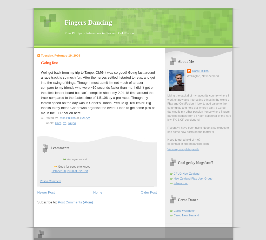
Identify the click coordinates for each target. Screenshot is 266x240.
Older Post (149, 192)
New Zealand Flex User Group (193, 178)
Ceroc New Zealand (186, 215)
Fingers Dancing (88, 22)
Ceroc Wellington (185, 210)
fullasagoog (181, 183)
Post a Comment (50, 181)
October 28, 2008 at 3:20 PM (70, 171)
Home (97, 192)
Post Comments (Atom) (75, 202)
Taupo (72, 123)
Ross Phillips (200, 70)
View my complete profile (184, 149)
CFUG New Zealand (187, 173)
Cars (58, 123)
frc (64, 123)
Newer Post (46, 192)
